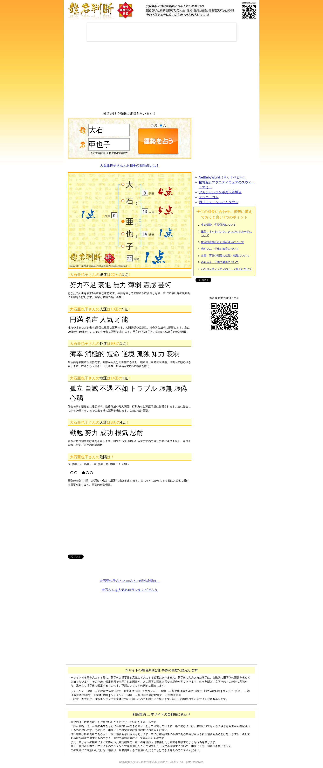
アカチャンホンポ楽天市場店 (220, 192)
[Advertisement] (161, 32)
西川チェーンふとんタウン (218, 202)
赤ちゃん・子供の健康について (220, 262)
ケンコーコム (209, 197)
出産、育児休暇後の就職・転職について (225, 255)
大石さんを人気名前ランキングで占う (130, 590)
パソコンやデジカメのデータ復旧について (226, 268)
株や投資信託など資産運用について (222, 242)
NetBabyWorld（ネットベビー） (222, 177)
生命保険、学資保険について (218, 224)
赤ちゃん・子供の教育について (220, 248)
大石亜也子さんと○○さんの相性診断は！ (129, 581)
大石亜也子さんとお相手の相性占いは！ (129, 165)
